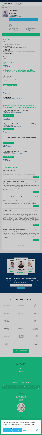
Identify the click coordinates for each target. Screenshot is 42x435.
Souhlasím (7, 430)
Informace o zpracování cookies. (17, 425)
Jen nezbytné (17, 430)
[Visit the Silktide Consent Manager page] (37, 430)
